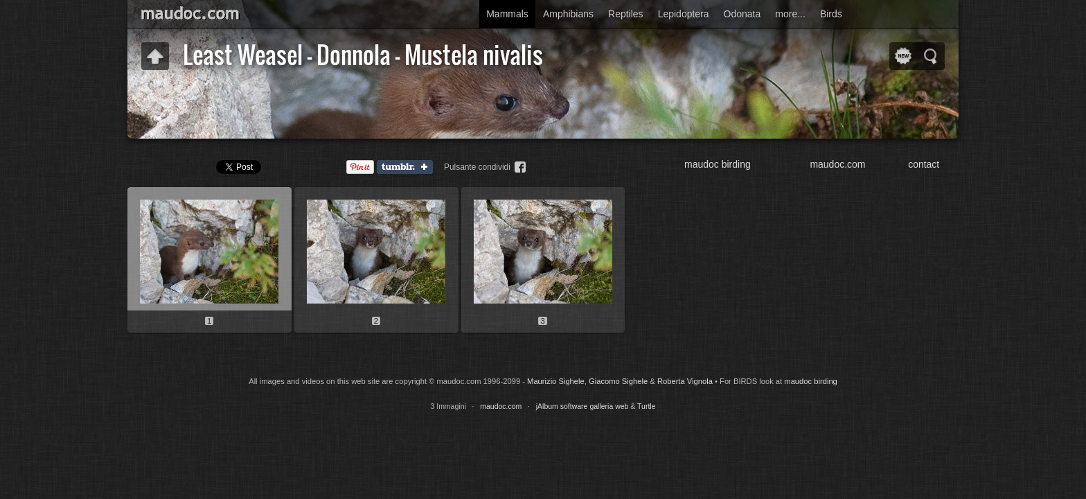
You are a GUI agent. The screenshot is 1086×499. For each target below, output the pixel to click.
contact (923, 164)
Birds (831, 13)
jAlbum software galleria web (582, 406)
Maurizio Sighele (556, 381)
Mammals (507, 13)
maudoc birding (717, 164)
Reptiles (625, 13)
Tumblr (408, 167)
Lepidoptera (683, 13)
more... (790, 13)
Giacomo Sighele (618, 381)
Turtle (646, 406)
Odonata (742, 13)
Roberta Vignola (685, 381)
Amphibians (568, 13)
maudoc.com (837, 164)
